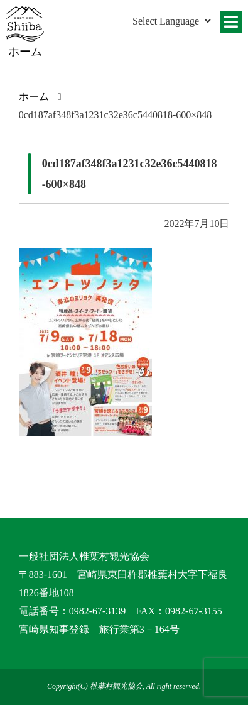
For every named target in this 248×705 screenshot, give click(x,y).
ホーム (34, 96)
